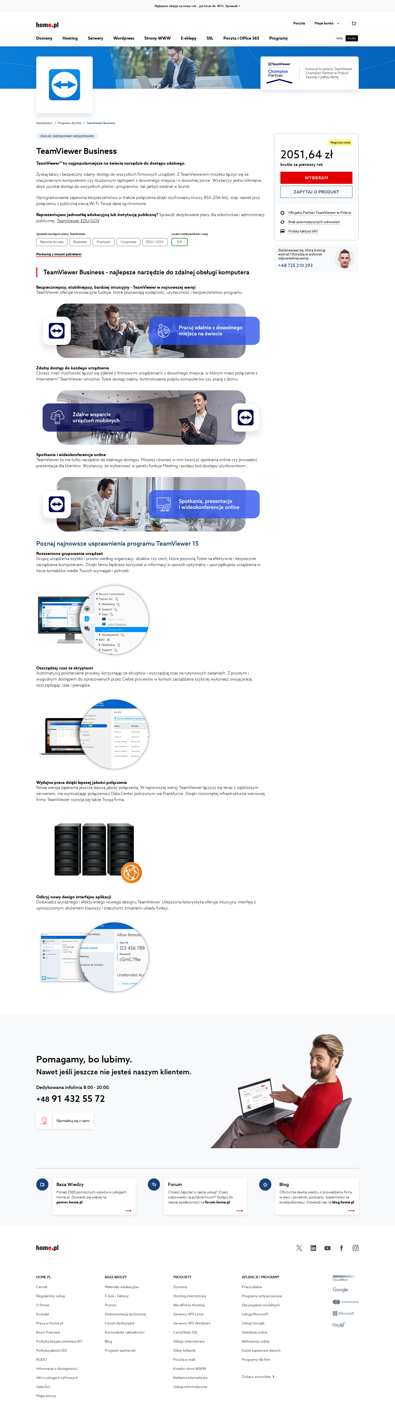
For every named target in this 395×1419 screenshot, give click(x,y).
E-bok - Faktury (117, 1296)
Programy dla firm (69, 123)
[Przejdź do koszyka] (354, 23)
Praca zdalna (251, 1287)
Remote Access (51, 242)
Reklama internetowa (190, 1377)
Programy (278, 38)
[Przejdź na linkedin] (313, 1248)
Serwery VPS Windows (191, 1323)
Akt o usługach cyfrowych (57, 1377)
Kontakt (42, 1314)
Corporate (128, 242)
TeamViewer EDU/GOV (78, 220)
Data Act (43, 1386)
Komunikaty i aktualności (124, 1332)
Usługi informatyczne (190, 1386)
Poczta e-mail (184, 1359)
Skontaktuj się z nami (72, 1120)
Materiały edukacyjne (122, 1287)
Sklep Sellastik (184, 1350)
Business (80, 242)
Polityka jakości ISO (51, 1350)
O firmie (42, 1305)
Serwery (95, 38)
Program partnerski (120, 1350)
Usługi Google (253, 1323)
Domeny (44, 38)
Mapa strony (46, 1396)
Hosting (70, 38)
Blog (284, 1184)
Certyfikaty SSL (185, 1332)
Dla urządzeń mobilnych (261, 1305)
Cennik (41, 1287)
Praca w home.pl (49, 1323)
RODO (41, 1359)
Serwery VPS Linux (188, 1314)
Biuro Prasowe (48, 1332)
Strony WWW (157, 38)
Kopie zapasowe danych (261, 1350)
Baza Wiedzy (70, 1184)
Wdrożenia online (256, 1341)
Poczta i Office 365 (241, 38)
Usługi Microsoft (255, 1314)
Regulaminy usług (50, 1296)
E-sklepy (188, 38)
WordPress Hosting (189, 1305)
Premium (104, 242)
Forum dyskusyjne (120, 1323)
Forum (175, 1184)
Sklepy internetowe (189, 1341)
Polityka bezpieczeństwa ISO (59, 1341)
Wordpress (123, 38)
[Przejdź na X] (299, 1248)
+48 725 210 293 (295, 265)
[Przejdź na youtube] (327, 1248)
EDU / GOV (154, 242)
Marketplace (44, 123)
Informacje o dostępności (56, 1368)
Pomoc (111, 1305)
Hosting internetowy (190, 1296)
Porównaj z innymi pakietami (58, 254)
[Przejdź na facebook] (342, 1248)
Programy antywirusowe (262, 1296)
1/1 (179, 242)
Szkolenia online (254, 1332)
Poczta (299, 23)
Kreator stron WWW (189, 1368)
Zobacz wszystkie (258, 1376)
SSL (210, 38)
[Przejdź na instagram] (356, 1248)
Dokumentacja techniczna (125, 1314)
